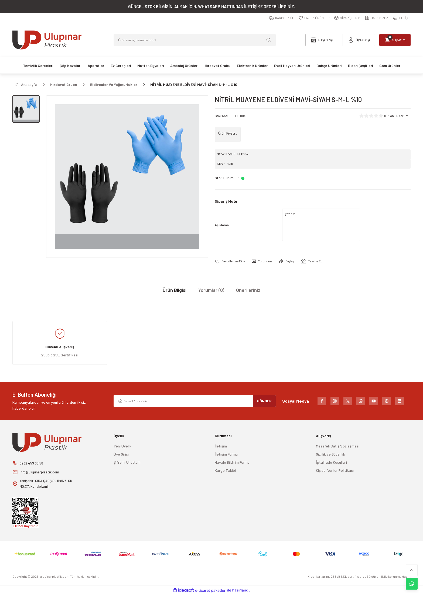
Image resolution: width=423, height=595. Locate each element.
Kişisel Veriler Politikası (335, 470)
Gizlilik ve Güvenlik (330, 454)
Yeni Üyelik (122, 446)
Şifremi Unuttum (127, 462)
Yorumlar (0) (211, 290)
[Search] (195, 40)
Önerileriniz (248, 290)
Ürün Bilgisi (174, 290)
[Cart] (393, 40)
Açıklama (222, 225)
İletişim (221, 446)
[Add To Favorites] (231, 261)
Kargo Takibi (225, 470)
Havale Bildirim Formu (232, 462)
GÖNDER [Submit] (264, 401)
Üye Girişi (121, 454)
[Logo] (46, 40)
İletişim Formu (226, 454)
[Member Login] (353, 40)
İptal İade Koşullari (331, 462)
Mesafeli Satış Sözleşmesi (337, 446)
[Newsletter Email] (195, 401)
